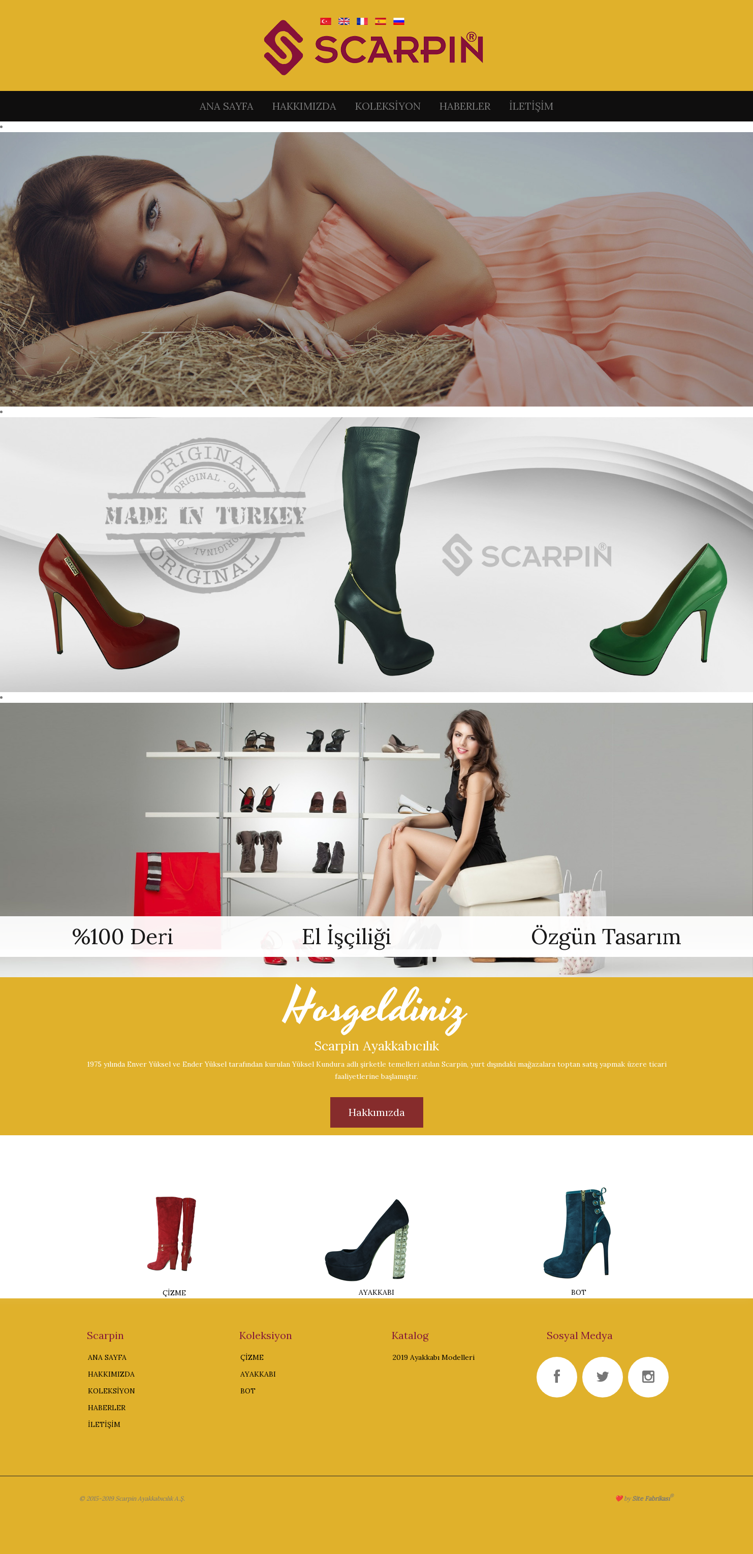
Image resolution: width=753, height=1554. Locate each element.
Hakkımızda (377, 1112)
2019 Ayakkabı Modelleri (434, 1357)
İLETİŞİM (531, 106)
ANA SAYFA (227, 106)
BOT (248, 1390)
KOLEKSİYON (388, 106)
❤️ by (644, 1498)
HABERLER (465, 106)
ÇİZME (252, 1357)
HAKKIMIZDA (304, 106)
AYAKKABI (258, 1374)
